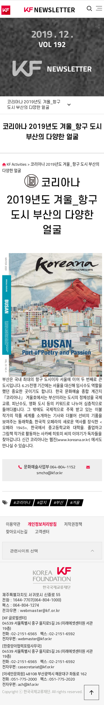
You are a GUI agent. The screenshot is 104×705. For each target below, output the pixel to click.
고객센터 (42, 532)
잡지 (43, 503)
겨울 (76, 503)
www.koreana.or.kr (73, 440)
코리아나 (23, 503)
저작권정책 (73, 524)
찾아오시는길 (16, 532)
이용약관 (13, 524)
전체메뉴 (99, 8)
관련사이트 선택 (52, 551)
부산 (59, 503)
